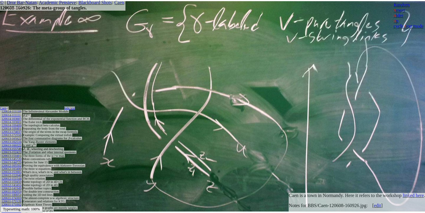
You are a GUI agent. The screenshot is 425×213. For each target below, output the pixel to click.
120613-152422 (11, 152)
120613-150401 (11, 155)
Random (402, 4)
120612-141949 (11, 188)
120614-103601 (11, 122)
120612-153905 (11, 172)
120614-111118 (11, 111)
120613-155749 (11, 149)
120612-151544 (11, 178)
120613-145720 (11, 159)
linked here (413, 195)
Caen (119, 2)
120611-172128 (11, 201)
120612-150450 (11, 181)
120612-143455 (11, 185)
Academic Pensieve (57, 2)
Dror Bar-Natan (22, 2)
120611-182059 (11, 191)
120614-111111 (11, 115)
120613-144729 (11, 162)
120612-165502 (11, 165)
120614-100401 (11, 128)
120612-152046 (11, 175)
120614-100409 (11, 125)
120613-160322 (11, 145)
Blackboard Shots (95, 2)
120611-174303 (11, 198)
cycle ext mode (409, 26)
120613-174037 (11, 131)
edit (377, 205)
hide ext (69, 108)
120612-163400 (11, 168)
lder (398, 15)
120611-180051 (11, 194)
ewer (399, 10)
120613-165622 (11, 138)
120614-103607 (11, 118)
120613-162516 (11, 141)
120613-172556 (11, 135)
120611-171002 (11, 204)
